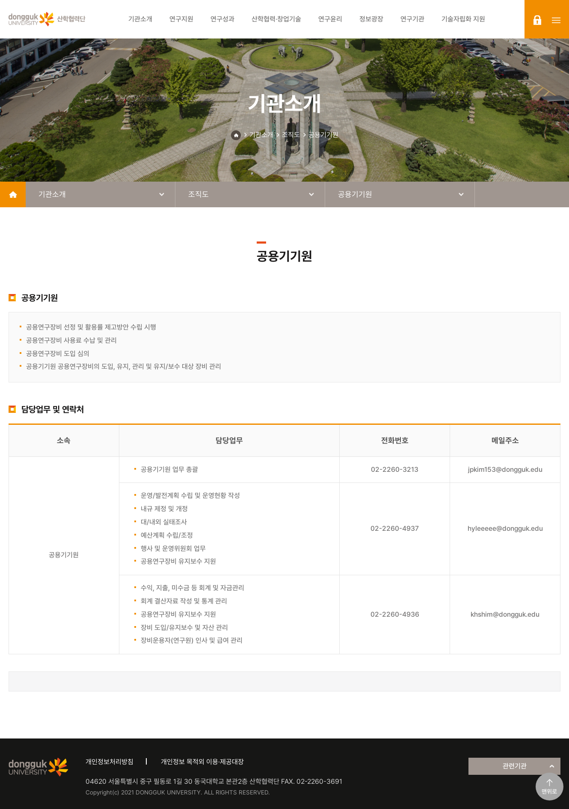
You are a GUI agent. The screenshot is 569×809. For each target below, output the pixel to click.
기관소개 (261, 135)
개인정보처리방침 (109, 762)
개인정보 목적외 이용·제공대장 (202, 762)
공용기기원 (323, 135)
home (13, 194)
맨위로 (549, 791)
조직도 (291, 135)
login (537, 20)
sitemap (556, 20)
